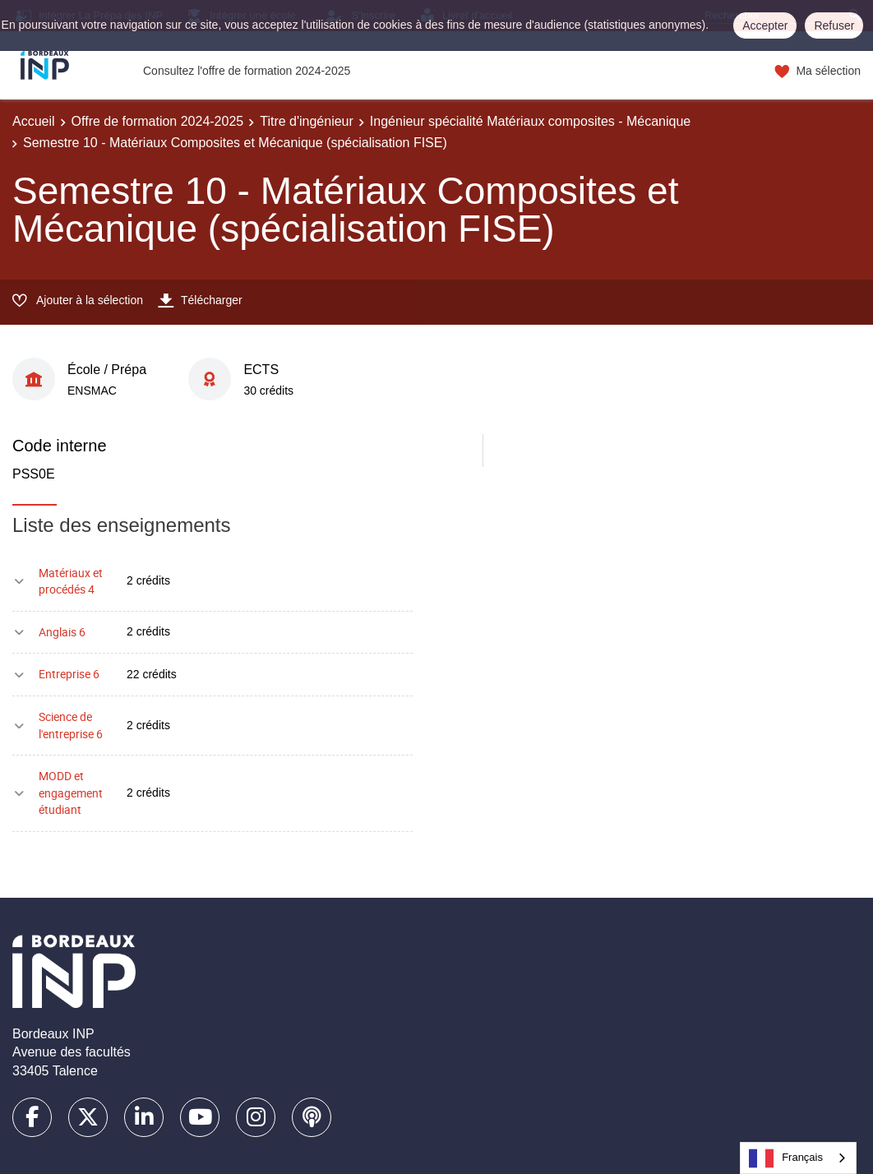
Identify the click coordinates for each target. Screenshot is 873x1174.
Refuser (834, 25)
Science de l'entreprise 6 (71, 725)
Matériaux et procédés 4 (71, 581)
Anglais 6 (62, 632)
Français (786, 1158)
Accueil (33, 121)
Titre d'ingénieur (306, 121)
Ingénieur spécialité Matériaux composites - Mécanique (530, 121)
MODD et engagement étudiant (71, 792)
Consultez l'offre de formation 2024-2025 (246, 70)
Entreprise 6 (69, 674)
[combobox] (798, 1158)
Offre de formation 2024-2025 (158, 121)
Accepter (765, 25)
